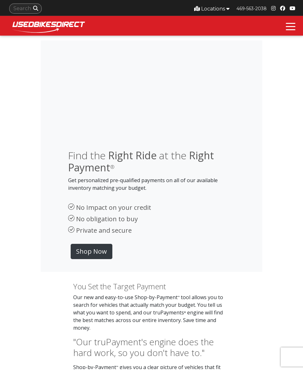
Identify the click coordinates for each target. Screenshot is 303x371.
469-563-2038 (251, 8)
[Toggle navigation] (290, 26)
